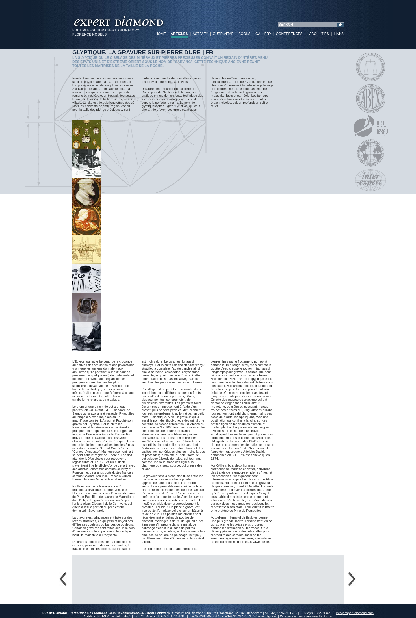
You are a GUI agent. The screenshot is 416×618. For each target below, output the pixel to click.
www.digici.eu (268, 616)
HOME (160, 34)
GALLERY (263, 34)
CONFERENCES (289, 34)
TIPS (325, 34)
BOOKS (244, 34)
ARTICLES (179, 34)
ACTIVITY (200, 34)
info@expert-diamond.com (355, 613)
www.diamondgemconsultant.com (308, 616)
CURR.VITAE (223, 34)
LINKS (339, 34)
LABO (312, 34)
